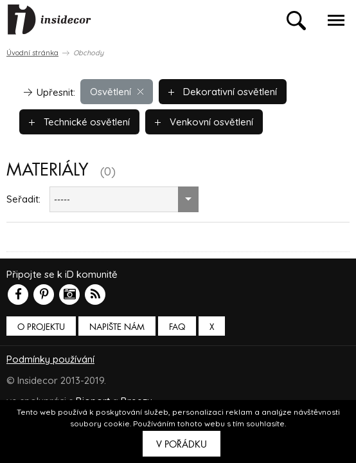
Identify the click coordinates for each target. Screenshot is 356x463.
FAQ (177, 327)
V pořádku (181, 444)
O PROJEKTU (41, 327)
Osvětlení (116, 92)
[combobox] (124, 199)
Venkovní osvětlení (204, 122)
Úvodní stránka (32, 52)
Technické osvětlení (79, 122)
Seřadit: (23, 199)
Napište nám (117, 327)
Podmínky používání (50, 359)
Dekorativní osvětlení (222, 92)
